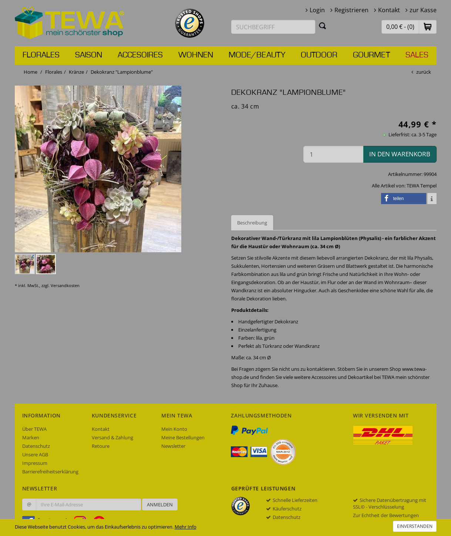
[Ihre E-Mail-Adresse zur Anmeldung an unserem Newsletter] (88, 504)
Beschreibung (252, 222)
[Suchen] (322, 25)
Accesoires (140, 55)
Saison (88, 55)
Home (30, 72)
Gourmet (371, 55)
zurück (423, 72)
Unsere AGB (35, 454)
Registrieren (351, 10)
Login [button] (317, 10)
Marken (30, 437)
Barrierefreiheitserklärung (50, 471)
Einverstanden (415, 526)
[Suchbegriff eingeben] (273, 27)
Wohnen (195, 55)
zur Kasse (423, 10)
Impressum (34, 463)
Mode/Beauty (257, 55)
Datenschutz (36, 446)
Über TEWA (34, 429)
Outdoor (319, 55)
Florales (41, 55)
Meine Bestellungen (183, 437)
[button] (428, 26)
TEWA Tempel (422, 185)
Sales (416, 55)
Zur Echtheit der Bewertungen (386, 515)
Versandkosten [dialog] (65, 285)
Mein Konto (174, 429)
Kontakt (389, 10)
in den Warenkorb (399, 154)
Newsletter (173, 446)
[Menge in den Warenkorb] (333, 154)
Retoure (101, 446)
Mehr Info (185, 526)
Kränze (76, 72)
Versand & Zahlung (112, 437)
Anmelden (160, 504)
